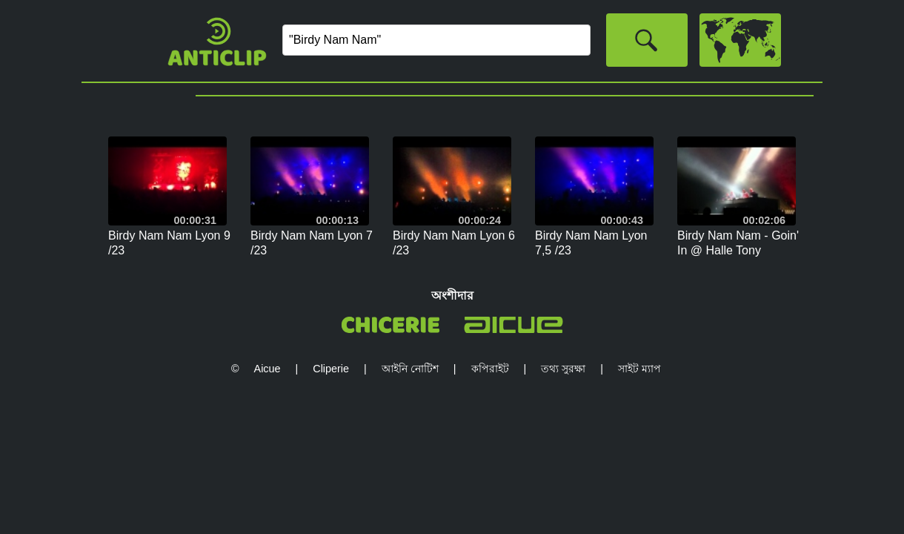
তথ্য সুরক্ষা (563, 369)
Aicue (267, 369)
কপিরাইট (490, 369)
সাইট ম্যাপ (639, 369)
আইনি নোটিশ (410, 369)
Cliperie (331, 369)
